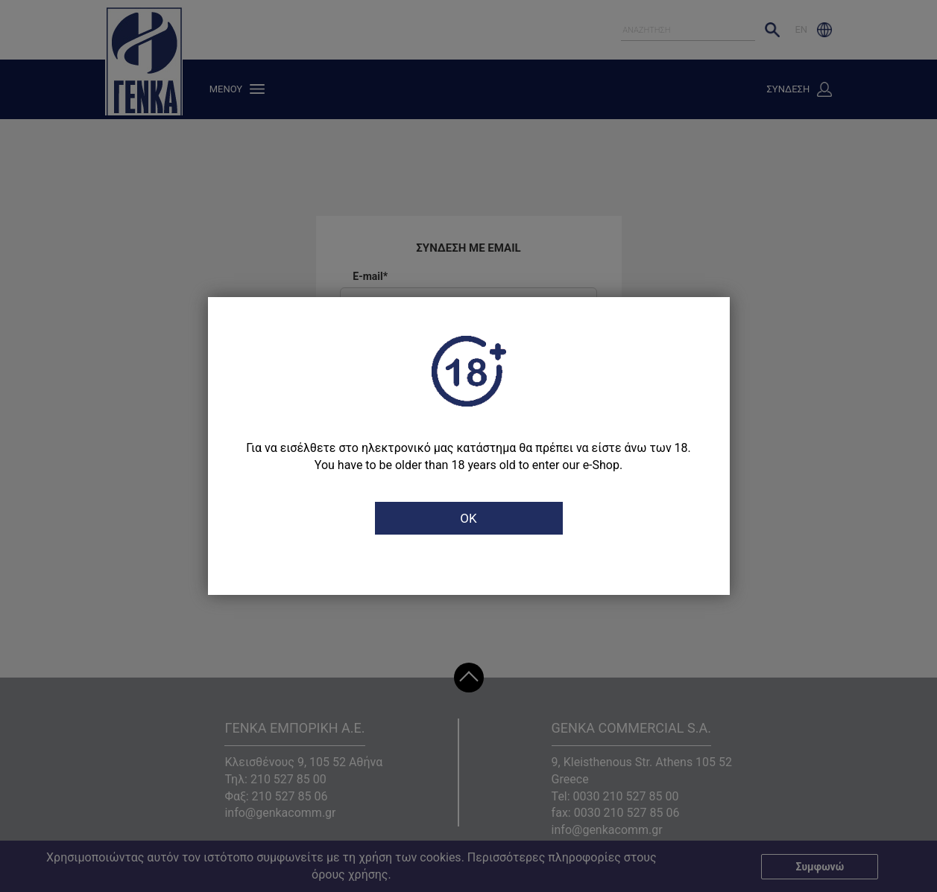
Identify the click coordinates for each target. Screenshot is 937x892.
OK (468, 518)
